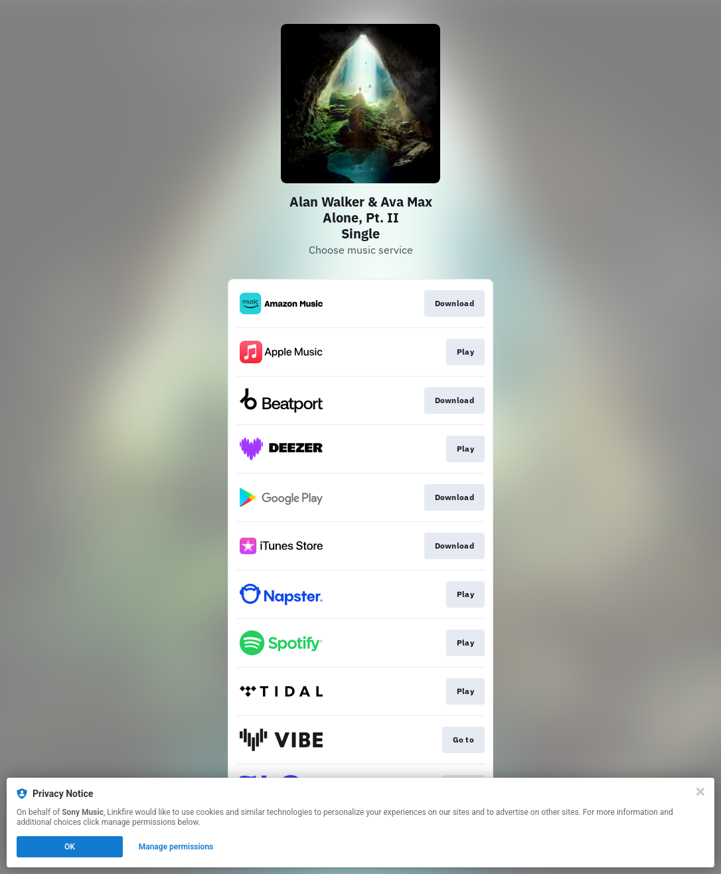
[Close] (700, 791)
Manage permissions (176, 846)
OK (69, 846)
